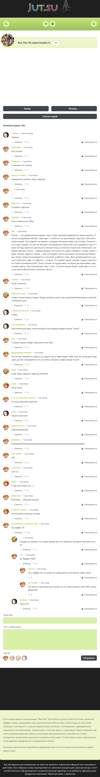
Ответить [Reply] (16, 142)
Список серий (50, 116)
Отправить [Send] (89, 658)
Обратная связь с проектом (61, 773)
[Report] (89, 142)
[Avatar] (5, 658)
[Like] (26, 142)
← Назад (25, 108)
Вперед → (74, 108)
